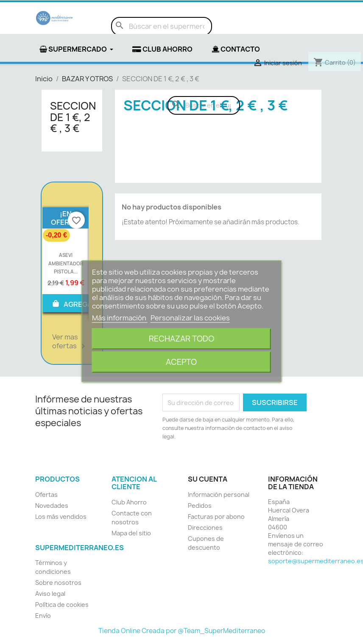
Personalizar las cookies (190, 317)
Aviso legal (50, 594)
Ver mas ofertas (70, 342)
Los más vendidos (61, 516)
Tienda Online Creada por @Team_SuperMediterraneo (181, 630)
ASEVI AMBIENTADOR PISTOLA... (65, 263)
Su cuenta (207, 479)
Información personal (218, 494)
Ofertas (46, 494)
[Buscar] (161, 26)
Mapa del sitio (131, 533)
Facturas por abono (216, 516)
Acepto (181, 361)
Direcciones (205, 528)
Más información (120, 317)
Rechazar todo (181, 338)
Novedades (51, 505)
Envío (43, 616)
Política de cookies (62, 605)
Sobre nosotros (58, 583)
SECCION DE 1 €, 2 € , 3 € (73, 117)
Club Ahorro (129, 502)
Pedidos (200, 505)
